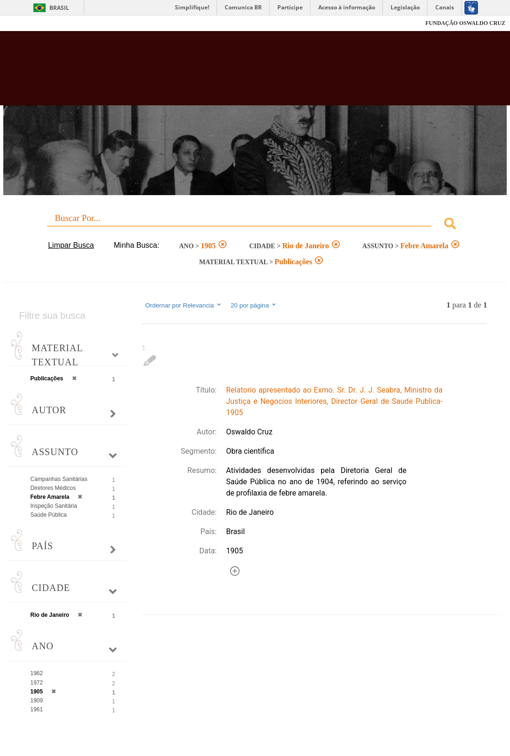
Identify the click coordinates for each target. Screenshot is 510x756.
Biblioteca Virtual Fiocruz (226, 73)
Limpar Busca (71, 245)
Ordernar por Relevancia (183, 305)
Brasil (59, 8)
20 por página (254, 305)
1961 (37, 709)
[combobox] (255, 225)
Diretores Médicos (53, 488)
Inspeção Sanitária (54, 506)
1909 (37, 700)
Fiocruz (28, 23)
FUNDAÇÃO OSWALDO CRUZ (465, 23)
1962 (37, 673)
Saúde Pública (49, 515)
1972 (37, 682)
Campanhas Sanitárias (59, 479)
